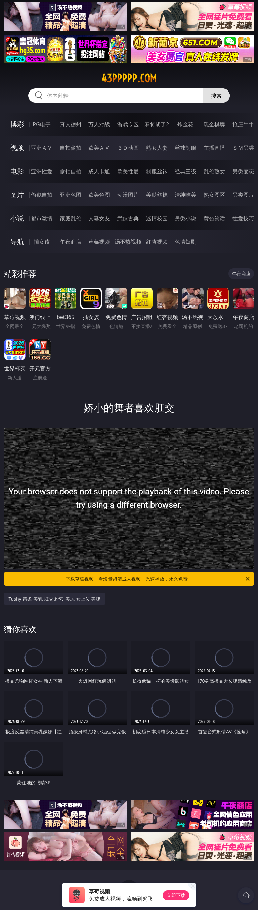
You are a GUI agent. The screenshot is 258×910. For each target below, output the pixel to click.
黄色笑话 (214, 218)
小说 (17, 218)
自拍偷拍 (70, 147)
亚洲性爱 (41, 171)
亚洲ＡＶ (41, 147)
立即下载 (176, 895)
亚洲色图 (70, 194)
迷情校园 (157, 218)
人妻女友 (99, 218)
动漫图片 (128, 194)
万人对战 (99, 124)
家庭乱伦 (70, 218)
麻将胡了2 (156, 124)
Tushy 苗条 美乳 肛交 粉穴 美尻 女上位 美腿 (55, 599)
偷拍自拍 (70, 171)
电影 (17, 171)
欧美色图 (99, 194)
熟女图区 (214, 194)
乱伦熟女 (214, 171)
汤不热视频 (128, 241)
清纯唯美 (185, 194)
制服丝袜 (157, 171)
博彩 (17, 124)
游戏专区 (128, 124)
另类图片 (243, 194)
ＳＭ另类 (243, 147)
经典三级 (185, 171)
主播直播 (214, 147)
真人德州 (70, 124)
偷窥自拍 (41, 194)
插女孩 (42, 241)
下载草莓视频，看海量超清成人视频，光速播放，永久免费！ (158, 579)
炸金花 (185, 124)
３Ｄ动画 (128, 147)
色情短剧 (185, 241)
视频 (17, 147)
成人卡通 (99, 171)
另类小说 (185, 218)
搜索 (216, 95)
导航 (17, 241)
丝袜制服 (185, 147)
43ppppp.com (129, 78)
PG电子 (41, 124)
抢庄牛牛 (243, 124)
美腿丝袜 (157, 194)
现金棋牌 (214, 124)
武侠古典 (128, 218)
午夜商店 (70, 241)
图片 (17, 194)
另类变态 (243, 171)
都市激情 (41, 218)
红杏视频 (157, 241)
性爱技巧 (243, 218)
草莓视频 (99, 241)
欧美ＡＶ (99, 147)
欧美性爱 (128, 171)
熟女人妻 (157, 147)
